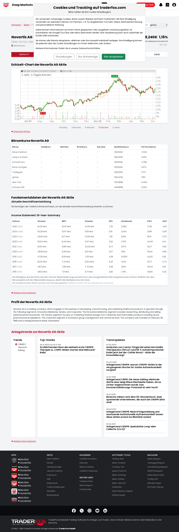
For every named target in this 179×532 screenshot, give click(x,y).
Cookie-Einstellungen (66, 43)
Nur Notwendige (88, 56)
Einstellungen (64, 56)
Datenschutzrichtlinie (89, 48)
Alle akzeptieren (113, 56)
